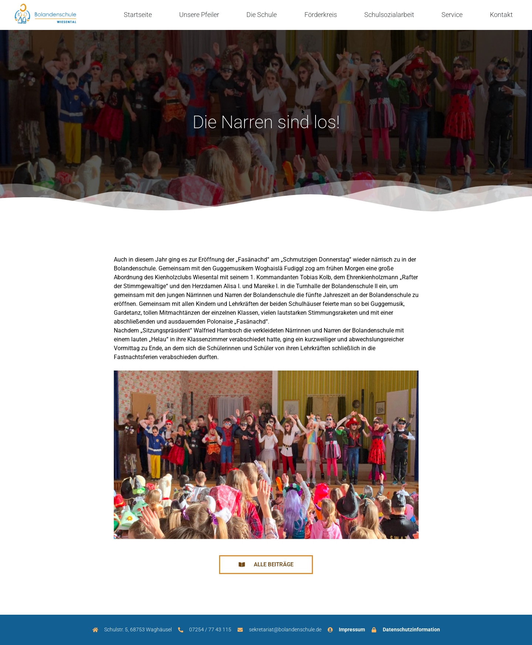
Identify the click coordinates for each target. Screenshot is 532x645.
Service (452, 14)
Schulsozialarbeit (389, 14)
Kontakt (501, 14)
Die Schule (261, 14)
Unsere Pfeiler (199, 14)
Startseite (138, 14)
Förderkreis (320, 14)
